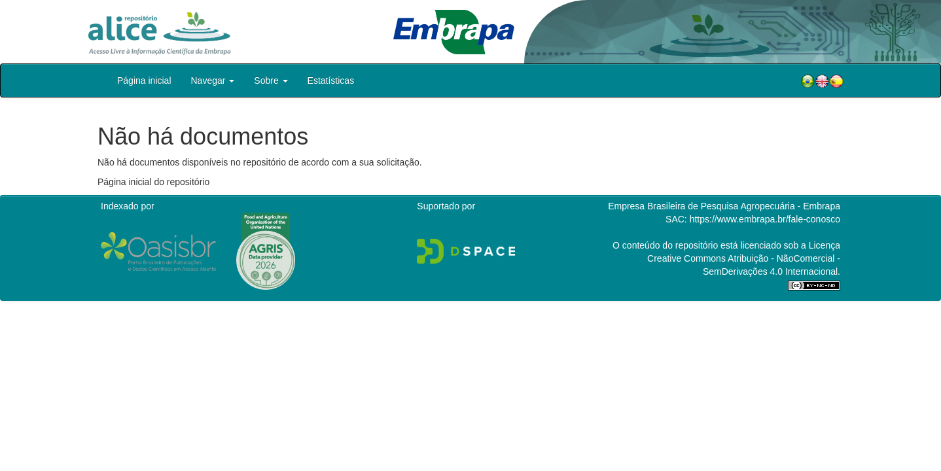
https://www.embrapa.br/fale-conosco (765, 219)
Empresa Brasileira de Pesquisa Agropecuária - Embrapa (724, 206)
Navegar (213, 80)
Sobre (270, 80)
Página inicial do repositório (153, 182)
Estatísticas (331, 80)
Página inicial (144, 80)
